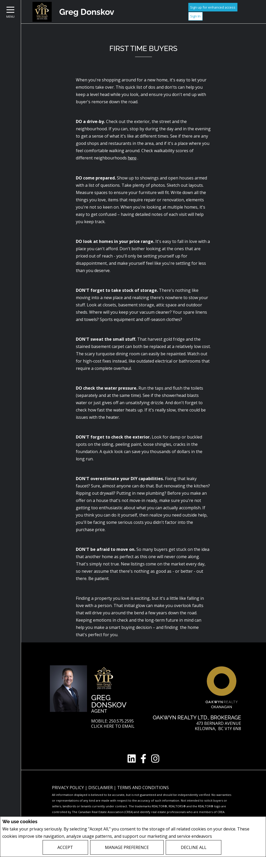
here (132, 158)
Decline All (194, 847)
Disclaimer (101, 787)
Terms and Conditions (143, 787)
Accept (65, 847)
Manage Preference (127, 847)
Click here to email (113, 726)
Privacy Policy (227, 836)
